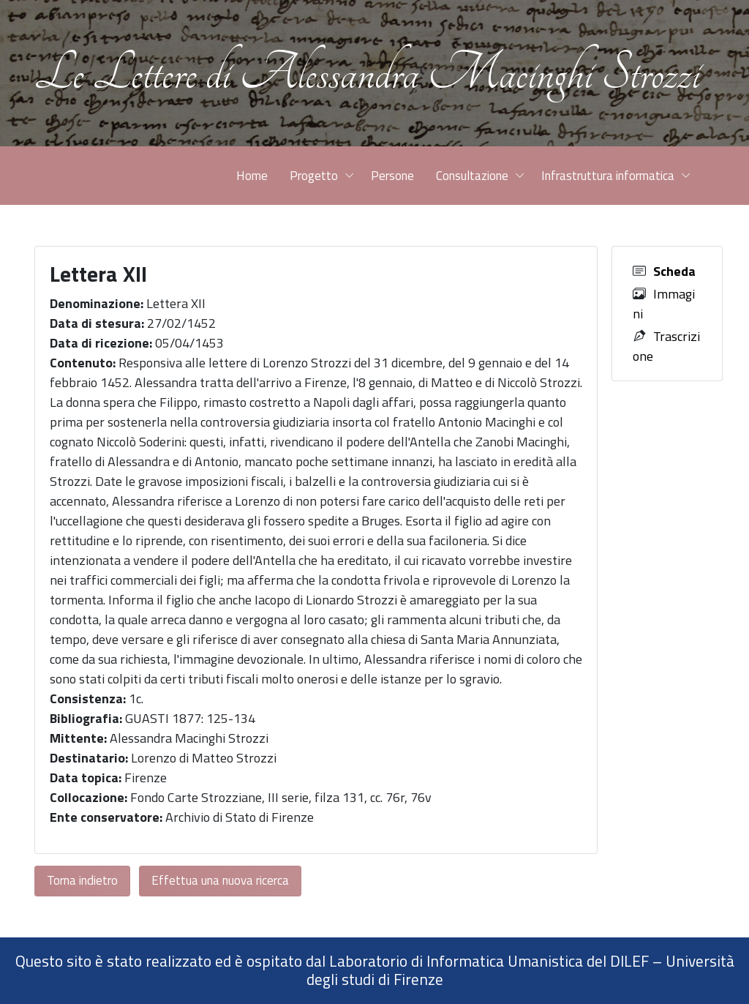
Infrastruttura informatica (607, 175)
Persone (392, 175)
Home (252, 175)
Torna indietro (82, 880)
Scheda (674, 271)
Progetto (314, 175)
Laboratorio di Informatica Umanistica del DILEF (489, 961)
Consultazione (472, 175)
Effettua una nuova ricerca (220, 880)
